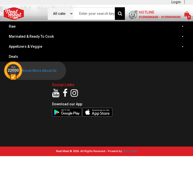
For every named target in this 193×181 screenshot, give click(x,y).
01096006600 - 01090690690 (159, 17)
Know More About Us (40, 71)
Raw (96, 26)
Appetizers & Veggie (96, 46)
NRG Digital (129, 151)
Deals (13, 57)
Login (176, 2)
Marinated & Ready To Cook (96, 36)
